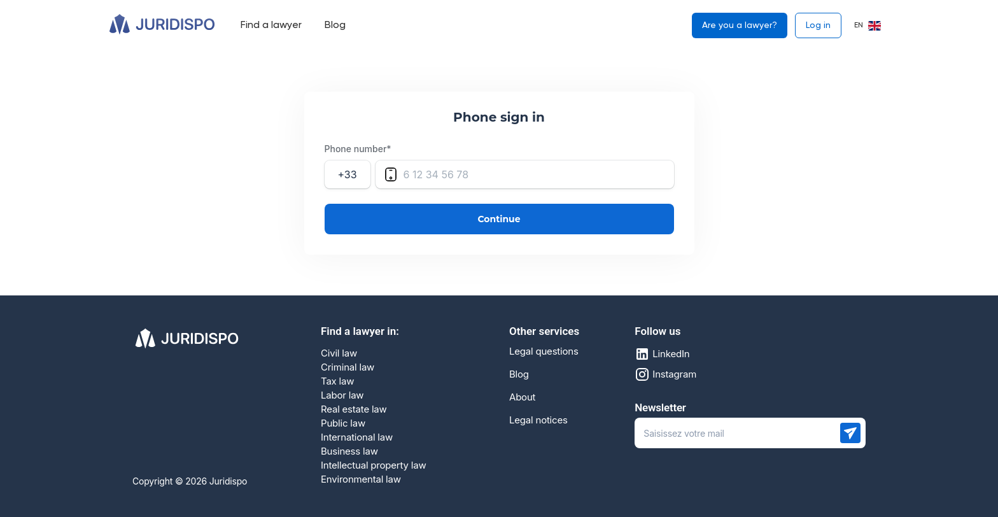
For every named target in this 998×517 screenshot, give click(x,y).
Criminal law (347, 367)
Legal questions (544, 351)
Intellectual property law (373, 465)
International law (357, 437)
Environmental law (361, 479)
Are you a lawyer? (739, 25)
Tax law (337, 381)
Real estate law (354, 409)
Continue (499, 219)
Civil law (339, 353)
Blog (519, 374)
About (522, 397)
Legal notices (538, 420)
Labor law (342, 395)
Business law (349, 451)
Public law (343, 423)
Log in (818, 25)
